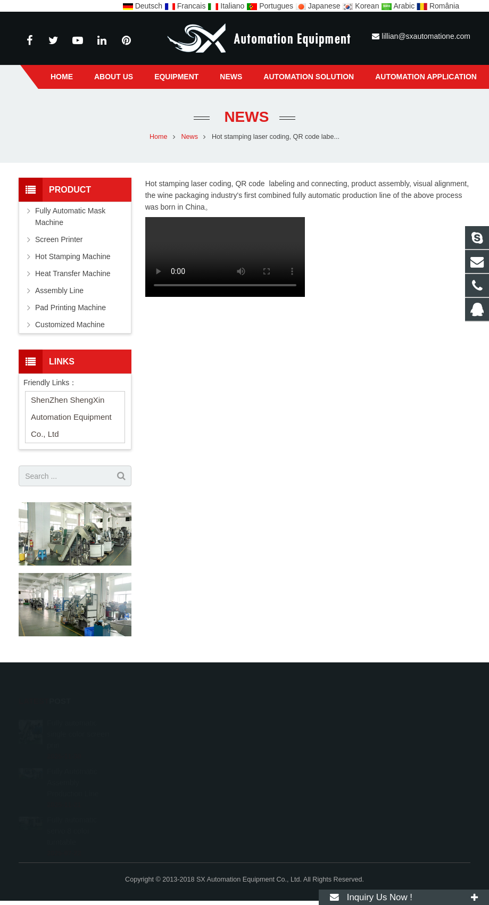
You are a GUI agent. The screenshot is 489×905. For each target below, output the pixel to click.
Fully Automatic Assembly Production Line (72, 767)
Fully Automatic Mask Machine (70, 216)
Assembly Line (59, 290)
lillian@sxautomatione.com (426, 36)
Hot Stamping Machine (73, 256)
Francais (186, 6)
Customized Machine (70, 324)
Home (159, 136)
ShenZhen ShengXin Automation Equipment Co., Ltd (71, 416)
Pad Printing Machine (70, 307)
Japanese (319, 6)
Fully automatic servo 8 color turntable (72, 816)
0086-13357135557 (295, 721)
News (244, 117)
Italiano (227, 6)
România (438, 6)
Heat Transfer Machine (73, 273)
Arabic (399, 6)
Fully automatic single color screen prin (78, 719)
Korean (361, 6)
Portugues (270, 6)
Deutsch (143, 6)
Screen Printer (58, 239)
